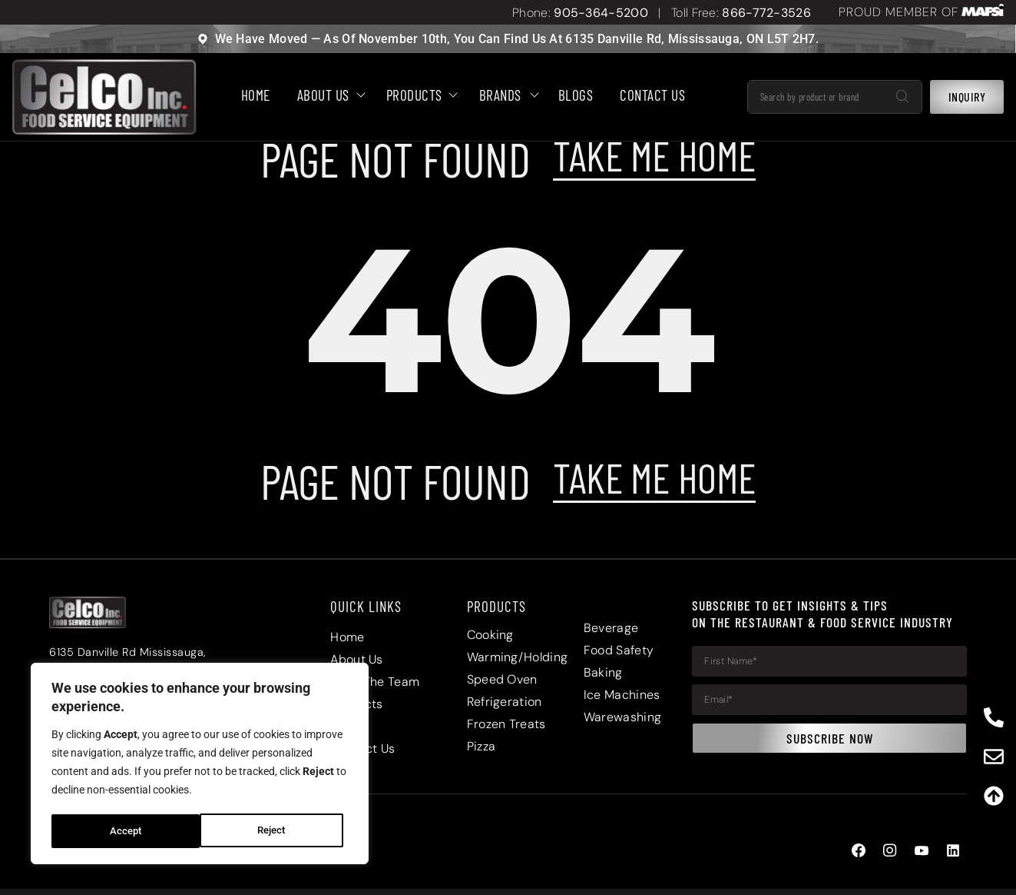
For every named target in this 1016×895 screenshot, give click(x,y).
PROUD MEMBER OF (898, 12)
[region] (200, 765)
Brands (505, 96)
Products (419, 96)
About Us (328, 96)
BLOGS (576, 96)
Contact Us (652, 96)
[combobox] (816, 97)
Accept (275, 831)
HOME (255, 96)
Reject (123, 831)
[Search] (902, 97)
